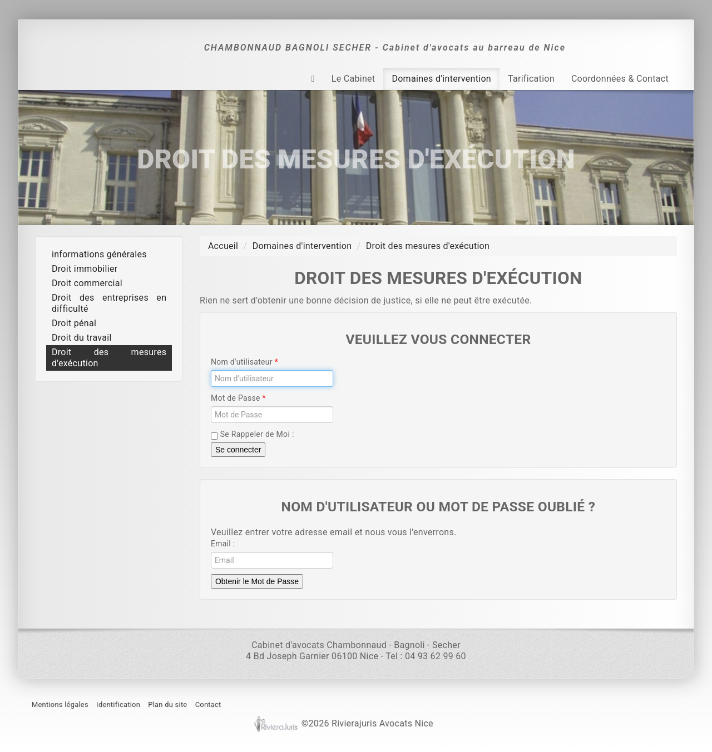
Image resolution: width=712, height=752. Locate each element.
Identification (118, 704)
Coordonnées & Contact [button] (620, 78)
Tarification (531, 78)
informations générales (99, 254)
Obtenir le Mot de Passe (257, 581)
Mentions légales (60, 704)
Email (221, 543)
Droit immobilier (84, 268)
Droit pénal (74, 323)
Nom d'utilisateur (243, 361)
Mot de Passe (237, 398)
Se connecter (238, 449)
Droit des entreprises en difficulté (109, 303)
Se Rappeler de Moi (251, 435)
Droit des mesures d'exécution (109, 357)
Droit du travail (82, 337)
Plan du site (167, 704)
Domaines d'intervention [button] (441, 78)
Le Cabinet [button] (353, 78)
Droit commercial (87, 283)
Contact (208, 704)
